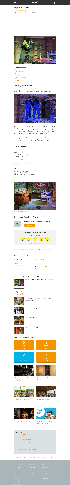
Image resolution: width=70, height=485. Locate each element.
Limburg (25, 12)
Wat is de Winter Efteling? (32, 317)
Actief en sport (23, 444)
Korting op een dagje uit (26, 439)
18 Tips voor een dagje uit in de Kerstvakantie (37, 308)
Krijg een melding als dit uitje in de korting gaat (37, 221)
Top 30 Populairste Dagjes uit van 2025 (35, 289)
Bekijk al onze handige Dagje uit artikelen (26, 337)
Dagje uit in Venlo (24, 447)
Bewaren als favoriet (20, 10)
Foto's (17, 75)
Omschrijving (18, 70)
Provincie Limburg (20, 265)
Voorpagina (23, 434)
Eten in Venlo (40, 269)
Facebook (31, 467)
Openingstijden (19, 71)
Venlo (29, 12)
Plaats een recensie (20, 77)
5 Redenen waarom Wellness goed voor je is (37, 328)
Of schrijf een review (35, 243)
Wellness (16, 478)
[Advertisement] (35, 25)
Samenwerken (46, 467)
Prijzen (17, 73)
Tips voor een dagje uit (26, 442)
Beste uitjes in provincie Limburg (28, 449)
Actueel (22, 437)
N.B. (17, 268)
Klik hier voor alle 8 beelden (22, 211)
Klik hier (21, 457)
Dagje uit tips (20, 12)
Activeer (29, 225)
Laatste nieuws (19, 80)
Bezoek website (41, 259)
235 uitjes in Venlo (42, 266)
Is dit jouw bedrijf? (42, 264)
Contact (17, 79)
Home (15, 12)
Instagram (31, 473)
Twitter (31, 470)
